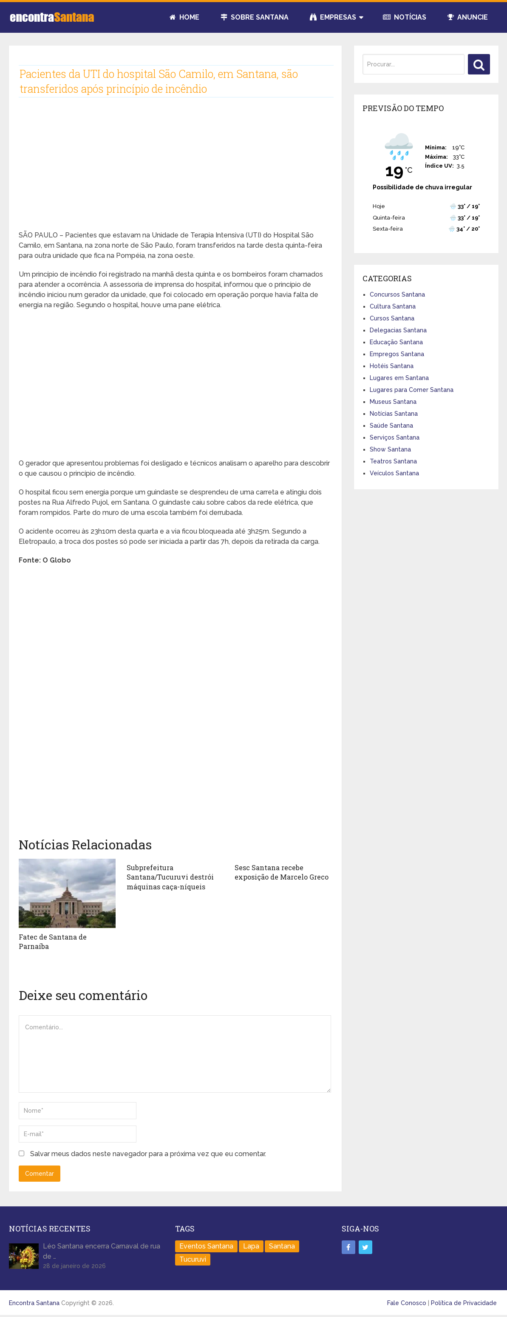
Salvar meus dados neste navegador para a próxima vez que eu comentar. (148, 1154)
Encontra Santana (34, 1303)
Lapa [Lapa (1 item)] (251, 1246)
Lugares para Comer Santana (411, 389)
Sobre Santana (255, 17)
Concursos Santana (397, 294)
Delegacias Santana (398, 330)
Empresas (333, 17)
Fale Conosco (406, 1303)
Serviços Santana (394, 437)
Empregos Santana (397, 354)
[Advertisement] (175, 170)
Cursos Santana (392, 318)
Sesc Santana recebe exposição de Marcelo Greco (282, 872)
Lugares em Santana (399, 377)
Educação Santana (396, 342)
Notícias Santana (394, 413)
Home (184, 17)
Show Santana (390, 449)
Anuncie (468, 17)
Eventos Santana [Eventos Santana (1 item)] (206, 1246)
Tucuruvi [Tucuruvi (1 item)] (192, 1259)
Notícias (404, 17)
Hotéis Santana (392, 366)
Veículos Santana (394, 473)
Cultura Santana (393, 306)
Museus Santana (393, 401)
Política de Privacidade (464, 1303)
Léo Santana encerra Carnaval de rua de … (101, 1251)
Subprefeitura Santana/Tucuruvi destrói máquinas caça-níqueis (170, 877)
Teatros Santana (393, 461)
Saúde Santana (391, 425)
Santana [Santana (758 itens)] (282, 1246)
